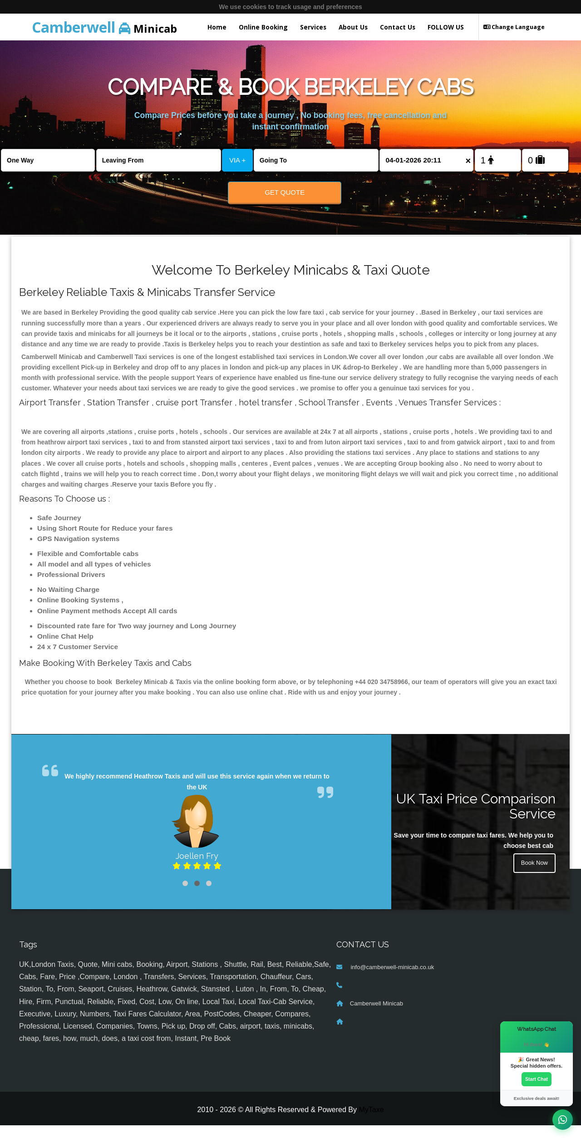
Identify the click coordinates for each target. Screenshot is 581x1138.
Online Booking (263, 27)
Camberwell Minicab (376, 1016)
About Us (353, 27)
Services (313, 27)
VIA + (237, 160)
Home (216, 27)
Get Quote (285, 192)
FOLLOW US (446, 27)
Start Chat (536, 1078)
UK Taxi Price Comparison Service (476, 818)
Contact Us (397, 27)
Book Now (533, 876)
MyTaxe (371, 1122)
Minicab (104, 27)
